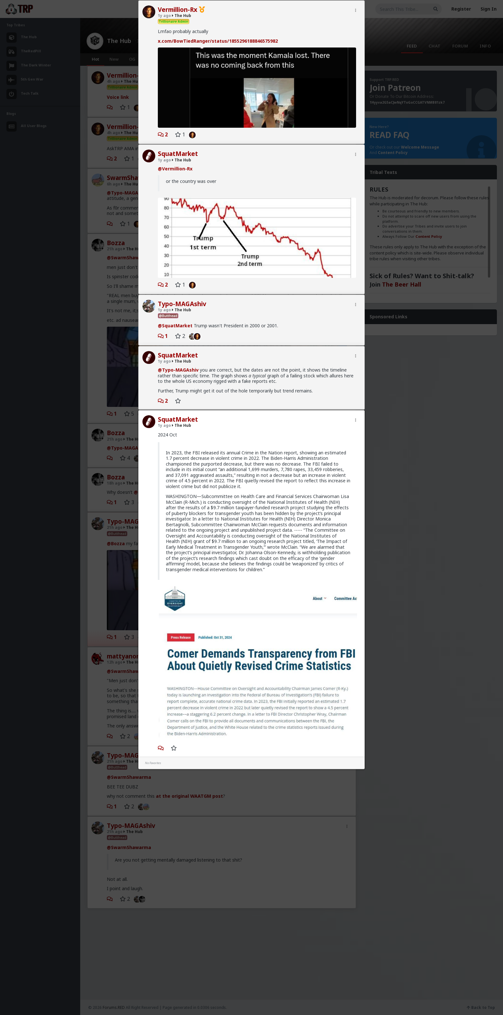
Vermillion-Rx (177, 9)
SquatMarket (178, 154)
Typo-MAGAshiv (182, 304)
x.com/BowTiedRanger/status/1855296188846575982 (218, 41)
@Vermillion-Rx (175, 169)
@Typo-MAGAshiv (178, 370)
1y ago (164, 15)
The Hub (181, 15)
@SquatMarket (175, 326)
